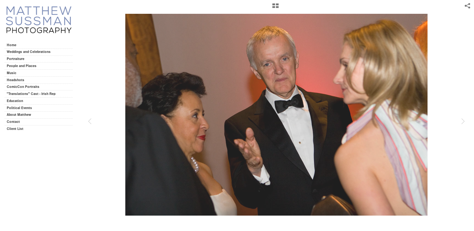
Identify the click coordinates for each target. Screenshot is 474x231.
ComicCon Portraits (23, 87)
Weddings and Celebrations (31, 52)
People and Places (22, 66)
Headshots (15, 80)
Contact (13, 122)
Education (15, 101)
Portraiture (15, 59)
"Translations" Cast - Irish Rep (31, 94)
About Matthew (19, 115)
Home (11, 45)
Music (11, 73)
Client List (15, 129)
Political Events (19, 108)
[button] (275, 8)
